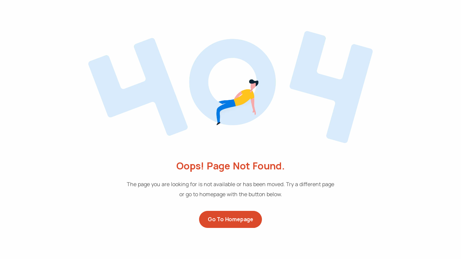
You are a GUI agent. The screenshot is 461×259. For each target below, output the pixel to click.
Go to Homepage (230, 219)
